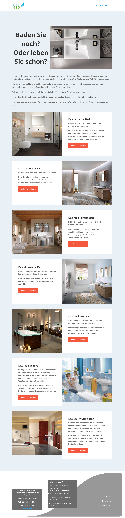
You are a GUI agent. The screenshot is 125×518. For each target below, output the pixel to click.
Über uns (108, 496)
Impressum (107, 501)
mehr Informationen (78, 145)
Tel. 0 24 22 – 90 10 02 (27, 502)
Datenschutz (106, 505)
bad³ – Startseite (101, 5)
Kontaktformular (27, 509)
